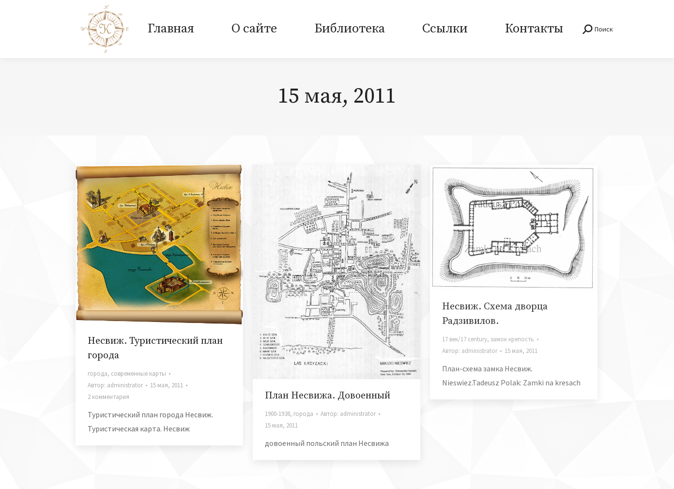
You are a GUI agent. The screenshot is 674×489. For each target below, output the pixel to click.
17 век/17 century (464, 339)
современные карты (138, 373)
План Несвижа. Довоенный (327, 396)
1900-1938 (277, 414)
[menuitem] (171, 29)
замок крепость (512, 339)
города (97, 373)
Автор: (115, 385)
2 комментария (108, 397)
